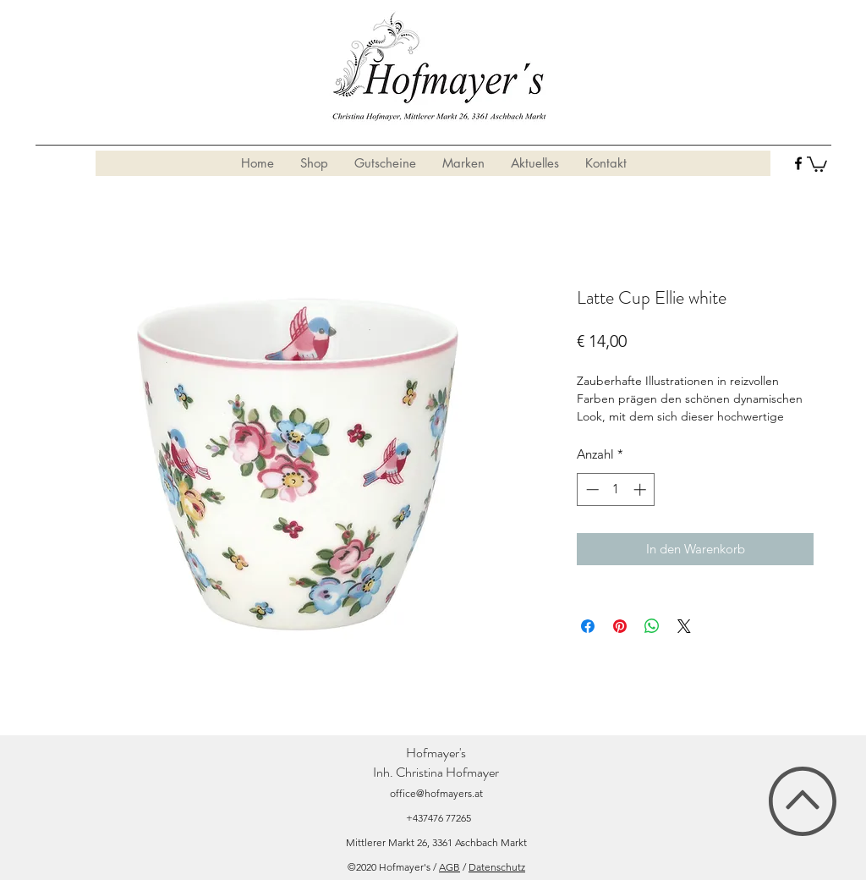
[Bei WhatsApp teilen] (652, 626)
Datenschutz (497, 867)
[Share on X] (684, 626)
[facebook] (798, 163)
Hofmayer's (436, 752)
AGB (449, 867)
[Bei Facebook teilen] (588, 626)
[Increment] (641, 489)
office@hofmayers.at (436, 793)
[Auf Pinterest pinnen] (620, 626)
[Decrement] (590, 489)
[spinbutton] (616, 489)
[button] (817, 163)
